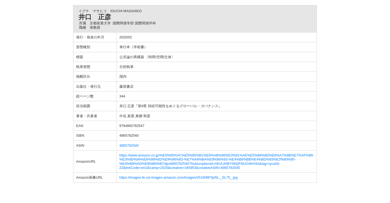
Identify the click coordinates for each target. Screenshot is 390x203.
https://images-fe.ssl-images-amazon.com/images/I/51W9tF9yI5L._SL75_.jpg (178, 177)
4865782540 (129, 145)
